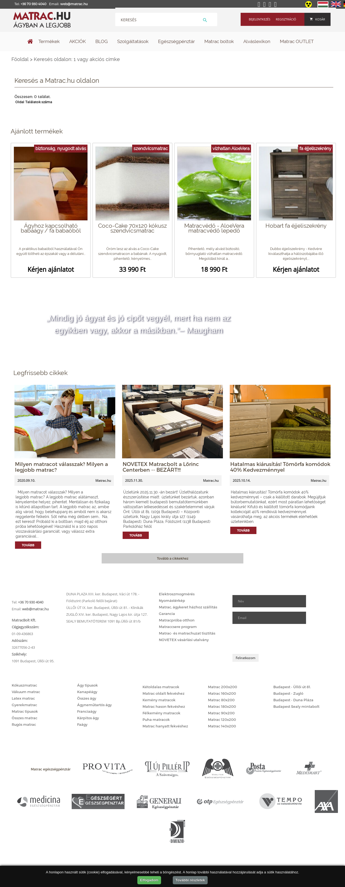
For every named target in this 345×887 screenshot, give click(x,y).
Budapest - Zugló (288, 693)
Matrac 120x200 (222, 719)
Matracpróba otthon (177, 620)
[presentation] (273, 639)
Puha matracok (156, 719)
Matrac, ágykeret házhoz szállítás (188, 607)
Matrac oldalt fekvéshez (163, 693)
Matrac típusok (25, 711)
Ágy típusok (87, 685)
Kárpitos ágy (88, 718)
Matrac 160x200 (222, 693)
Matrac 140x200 (222, 726)
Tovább (28, 545)
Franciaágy (86, 711)
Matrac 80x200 (221, 700)
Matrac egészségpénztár (51, 769)
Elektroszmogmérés (177, 594)
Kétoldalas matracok (161, 687)
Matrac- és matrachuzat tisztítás (187, 633)
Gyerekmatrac (24, 705)
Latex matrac (23, 698)
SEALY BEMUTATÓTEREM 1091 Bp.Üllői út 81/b (103, 621)
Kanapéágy (87, 692)
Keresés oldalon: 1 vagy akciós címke (77, 59)
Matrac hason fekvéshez (164, 706)
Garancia (167, 613)
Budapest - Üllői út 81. (292, 687)
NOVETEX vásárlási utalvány (184, 640)
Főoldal (20, 59)
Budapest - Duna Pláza (293, 700)
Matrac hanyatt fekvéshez (165, 726)
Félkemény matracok (161, 713)
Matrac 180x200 (222, 706)
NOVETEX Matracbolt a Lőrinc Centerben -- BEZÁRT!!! (161, 467)
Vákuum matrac (26, 692)
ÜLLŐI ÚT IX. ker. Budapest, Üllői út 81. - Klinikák (104, 607)
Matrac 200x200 (222, 687)
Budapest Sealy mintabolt (296, 706)
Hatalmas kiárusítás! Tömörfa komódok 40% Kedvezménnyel (280, 467)
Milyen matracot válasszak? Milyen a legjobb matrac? (61, 467)
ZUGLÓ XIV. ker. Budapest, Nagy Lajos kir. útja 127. (106, 614)
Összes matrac (24, 718)
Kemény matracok (159, 700)
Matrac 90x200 (221, 713)
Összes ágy (86, 698)
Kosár (317, 19)
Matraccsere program (178, 626)
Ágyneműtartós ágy (94, 705)
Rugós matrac (24, 724)
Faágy (82, 724)
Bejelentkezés (259, 19)
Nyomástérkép (172, 600)
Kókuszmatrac (24, 685)
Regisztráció (286, 19)
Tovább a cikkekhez (172, 558)
